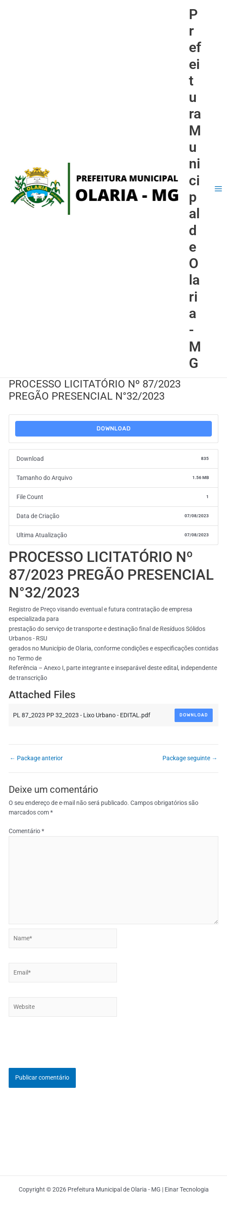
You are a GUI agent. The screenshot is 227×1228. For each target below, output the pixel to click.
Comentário (26, 830)
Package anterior (36, 758)
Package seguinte (189, 758)
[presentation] (74, 1051)
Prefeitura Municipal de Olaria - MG (195, 188)
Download (114, 428)
